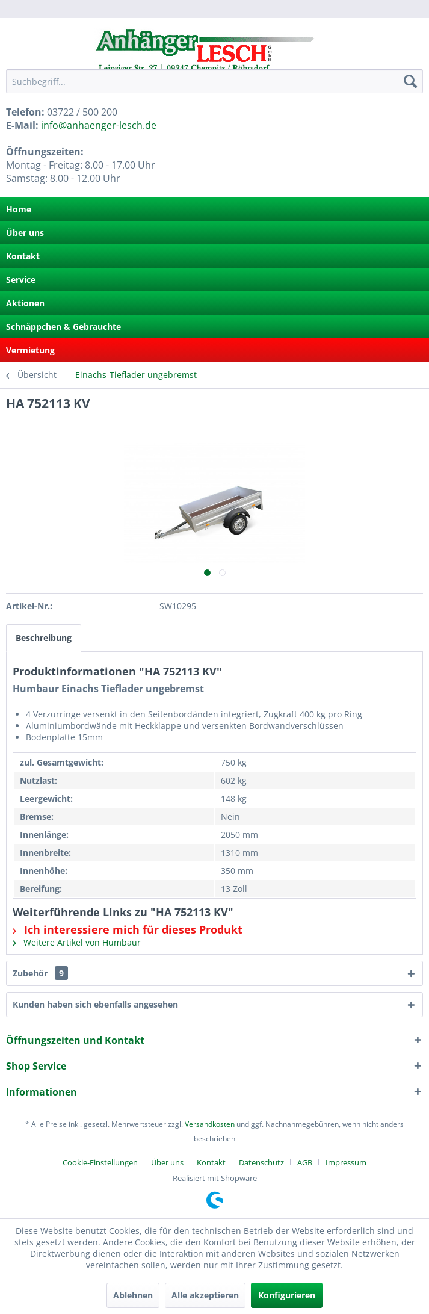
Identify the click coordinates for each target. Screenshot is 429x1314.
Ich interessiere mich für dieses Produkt (127, 929)
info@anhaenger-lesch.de (98, 125)
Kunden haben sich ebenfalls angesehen (95, 1004)
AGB (304, 1162)
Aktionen (25, 303)
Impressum (346, 1162)
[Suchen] (410, 81)
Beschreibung (44, 637)
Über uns (25, 232)
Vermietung (30, 350)
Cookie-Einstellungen (100, 1162)
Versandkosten (210, 1124)
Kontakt (23, 256)
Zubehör (40, 973)
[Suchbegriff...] (214, 81)
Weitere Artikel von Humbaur (77, 942)
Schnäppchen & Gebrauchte (63, 326)
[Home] (214, 209)
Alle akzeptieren (205, 1295)
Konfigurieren (286, 1295)
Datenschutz (261, 1162)
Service (20, 279)
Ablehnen (133, 1295)
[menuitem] (214, 81)
